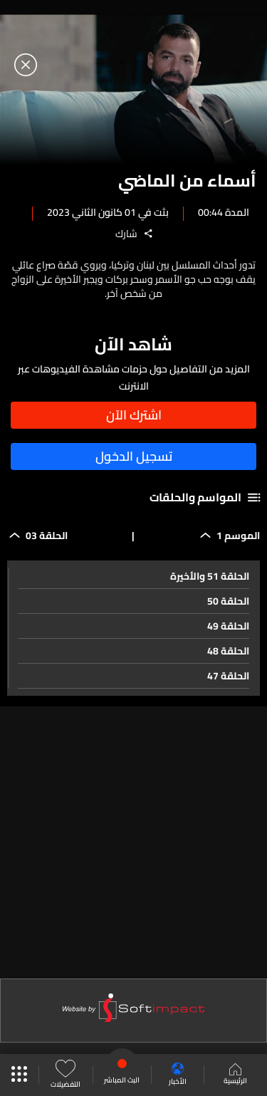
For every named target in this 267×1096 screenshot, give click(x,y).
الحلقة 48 (228, 650)
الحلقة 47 (228, 675)
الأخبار (178, 1075)
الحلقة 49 (228, 626)
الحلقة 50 (228, 601)
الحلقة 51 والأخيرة (209, 576)
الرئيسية (235, 1075)
